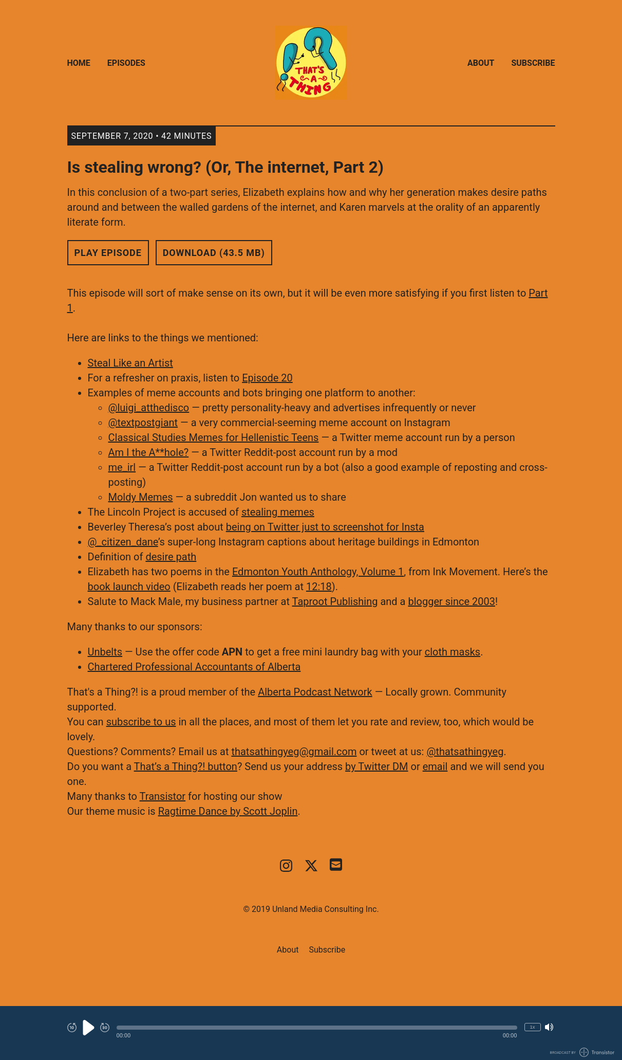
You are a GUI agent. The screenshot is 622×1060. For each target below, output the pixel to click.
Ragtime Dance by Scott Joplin (228, 811)
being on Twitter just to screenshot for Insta (325, 527)
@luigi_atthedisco (149, 407)
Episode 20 (267, 378)
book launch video (129, 586)
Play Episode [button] (108, 252)
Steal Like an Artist (130, 363)
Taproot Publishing (335, 601)
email (435, 766)
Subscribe (533, 63)
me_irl (122, 467)
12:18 (319, 586)
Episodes (126, 63)
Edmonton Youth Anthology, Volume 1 (318, 571)
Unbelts (105, 652)
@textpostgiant (143, 422)
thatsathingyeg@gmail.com (293, 751)
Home (78, 63)
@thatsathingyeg (464, 751)
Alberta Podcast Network (315, 692)
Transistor (163, 796)
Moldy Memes (140, 497)
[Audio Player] (311, 1033)
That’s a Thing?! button (185, 766)
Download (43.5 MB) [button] (214, 252)
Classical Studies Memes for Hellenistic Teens (213, 437)
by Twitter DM (376, 766)
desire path (170, 557)
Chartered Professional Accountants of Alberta (194, 667)
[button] (317, 1028)
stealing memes (277, 512)
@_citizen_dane (123, 542)
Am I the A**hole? (148, 452)
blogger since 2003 (451, 601)
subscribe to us (141, 722)
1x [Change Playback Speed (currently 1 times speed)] (532, 1027)
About (480, 63)
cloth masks (452, 652)
